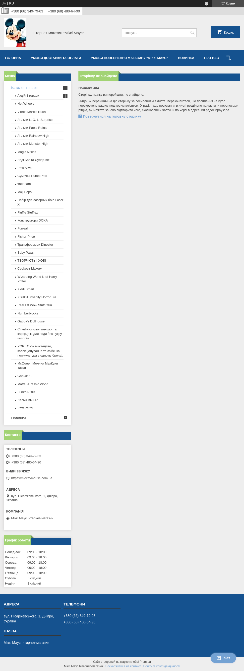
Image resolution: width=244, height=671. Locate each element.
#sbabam (24, 184)
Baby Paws (25, 252)
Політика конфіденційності (161, 666)
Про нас (211, 58)
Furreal (22, 228)
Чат (223, 658)
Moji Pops (24, 192)
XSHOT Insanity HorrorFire (36, 297)
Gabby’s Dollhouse (31, 321)
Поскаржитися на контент (123, 666)
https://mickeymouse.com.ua (31, 478)
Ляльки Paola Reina (32, 128)
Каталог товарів (25, 87)
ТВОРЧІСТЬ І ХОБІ (31, 260)
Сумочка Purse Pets (32, 176)
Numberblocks (27, 313)
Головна (13, 58)
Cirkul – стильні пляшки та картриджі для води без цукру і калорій (40, 333)
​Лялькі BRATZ (27, 400)
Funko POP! (26, 392)
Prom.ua (145, 662)
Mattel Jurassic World (32, 384)
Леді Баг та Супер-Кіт (33, 160)
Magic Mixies (26, 152)
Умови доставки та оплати (56, 58)
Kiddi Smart (25, 289)
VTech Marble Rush (31, 112)
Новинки (186, 58)
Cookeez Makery (29, 268)
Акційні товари (28, 95)
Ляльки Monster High (32, 144)
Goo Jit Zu (24, 376)
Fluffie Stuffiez (27, 212)
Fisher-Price (26, 236)
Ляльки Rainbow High (33, 136)
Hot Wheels (25, 103)
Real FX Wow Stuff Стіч (34, 305)
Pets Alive (24, 168)
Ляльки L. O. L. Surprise (35, 120)
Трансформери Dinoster (35, 244)
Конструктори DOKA (32, 220)
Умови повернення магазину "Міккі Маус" (129, 58)
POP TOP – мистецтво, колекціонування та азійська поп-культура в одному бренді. (40, 350)
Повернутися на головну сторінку (112, 116)
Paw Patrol (25, 408)
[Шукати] (192, 32)
